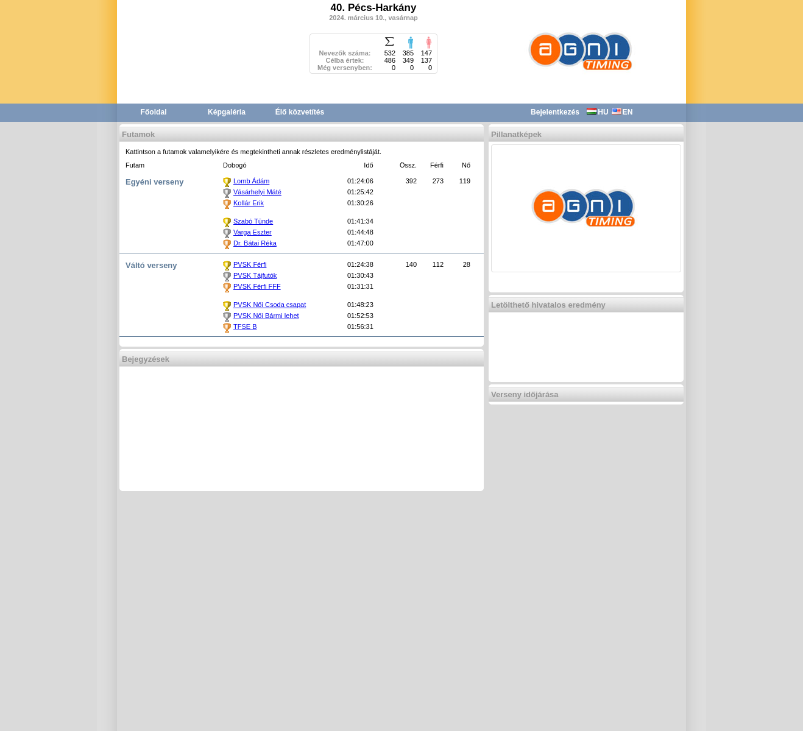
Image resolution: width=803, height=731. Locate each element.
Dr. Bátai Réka (255, 243)
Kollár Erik (248, 203)
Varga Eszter (252, 232)
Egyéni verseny (154, 181)
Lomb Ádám (251, 181)
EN (622, 112)
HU (597, 112)
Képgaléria (227, 112)
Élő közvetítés (300, 112)
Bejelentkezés (555, 112)
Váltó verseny (151, 265)
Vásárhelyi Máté (257, 192)
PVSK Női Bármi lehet (266, 315)
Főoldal (154, 112)
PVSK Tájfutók (255, 275)
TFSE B (245, 326)
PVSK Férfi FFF (257, 286)
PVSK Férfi (249, 264)
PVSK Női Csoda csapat (269, 304)
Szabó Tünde (253, 221)
